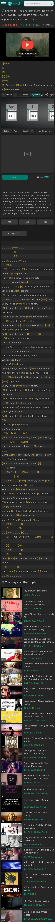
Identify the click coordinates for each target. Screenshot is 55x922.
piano (16, 131)
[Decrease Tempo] (3, 95)
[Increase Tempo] (15, 95)
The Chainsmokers (29, 10)
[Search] (50, 3)
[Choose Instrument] (32, 131)
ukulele (26, 131)
